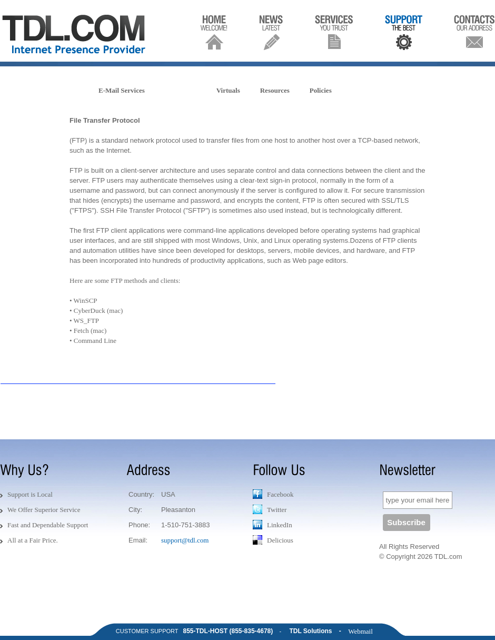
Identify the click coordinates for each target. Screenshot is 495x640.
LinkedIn (272, 524)
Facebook (273, 494)
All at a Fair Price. (32, 540)
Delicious (273, 540)
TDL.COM (76, 34)
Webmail (360, 631)
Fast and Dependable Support (47, 525)
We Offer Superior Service (43, 510)
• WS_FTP (84, 320)
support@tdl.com (185, 540)
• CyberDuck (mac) (96, 310)
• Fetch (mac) (88, 330)
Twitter (269, 509)
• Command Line (93, 340)
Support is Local (30, 494)
